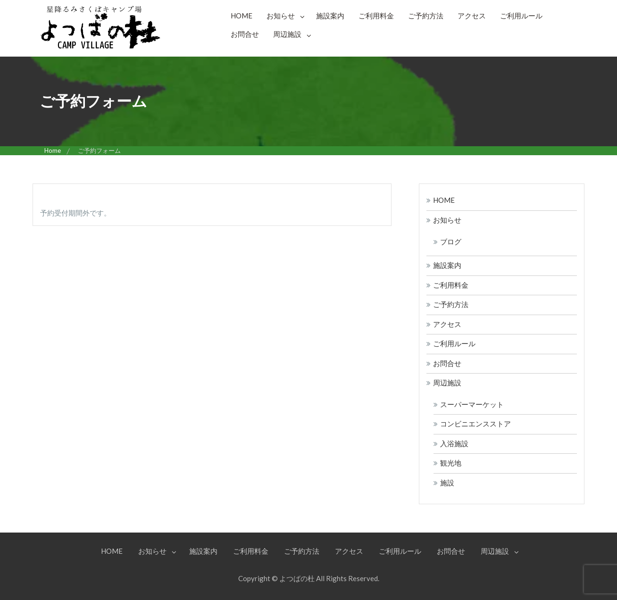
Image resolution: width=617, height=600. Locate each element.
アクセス (472, 15)
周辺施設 (287, 34)
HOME (241, 15)
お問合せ (245, 34)
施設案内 (330, 15)
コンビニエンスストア (475, 423)
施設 (447, 482)
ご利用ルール (521, 15)
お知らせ (281, 15)
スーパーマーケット (472, 404)
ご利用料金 (376, 15)
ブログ (450, 241)
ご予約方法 (425, 15)
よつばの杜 (297, 578)
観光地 (450, 462)
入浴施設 (454, 443)
